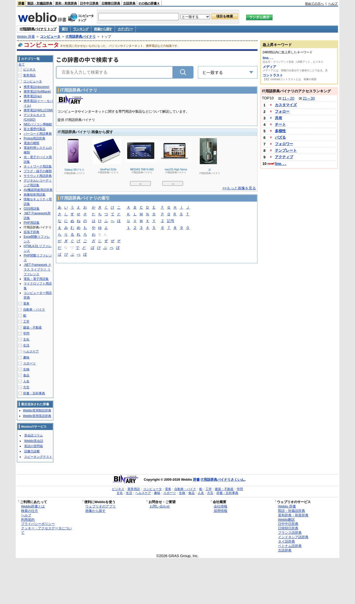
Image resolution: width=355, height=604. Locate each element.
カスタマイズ (286, 105)
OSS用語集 (32, 208)
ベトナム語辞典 (290, 546)
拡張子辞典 (31, 232)
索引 (65, 29)
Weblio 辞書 (26, 36)
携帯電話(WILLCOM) (38, 110)
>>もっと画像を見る (239, 188)
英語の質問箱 (33, 446)
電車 (26, 303)
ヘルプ (333, 3)
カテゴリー (125, 29)
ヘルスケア (31, 351)
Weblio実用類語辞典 (37, 410)
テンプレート (286, 150)
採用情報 (220, 511)
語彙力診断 (32, 451)
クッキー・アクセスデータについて (46, 530)
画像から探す (103, 29)
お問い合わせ (160, 506)
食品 (26, 375)
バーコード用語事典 (38, 134)
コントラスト (273, 75)
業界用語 (29, 75)
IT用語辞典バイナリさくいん (222, 479)
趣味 (26, 357)
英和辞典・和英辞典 (293, 515)
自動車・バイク (34, 309)
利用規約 (28, 520)
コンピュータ (50, 36)
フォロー (282, 111)
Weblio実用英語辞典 (37, 416)
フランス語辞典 (290, 533)
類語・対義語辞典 (39, 3)
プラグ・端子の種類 (38, 171)
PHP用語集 (32, 222)
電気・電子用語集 (36, 279)
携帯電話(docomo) (36, 87)
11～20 (288, 98)
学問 (26, 333)
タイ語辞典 (286, 541)
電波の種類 (31, 143)
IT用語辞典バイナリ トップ (38, 29)
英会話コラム (33, 435)
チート (280, 124)
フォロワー (284, 144)
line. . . (268, 58)
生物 (26, 369)
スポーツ (29, 363)
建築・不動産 (32, 327)
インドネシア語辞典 (293, 537)
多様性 (280, 131)
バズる (280, 137)
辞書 (21, 3)
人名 (26, 381)
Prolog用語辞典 (34, 138)
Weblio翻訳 (286, 520)
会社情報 (220, 506)
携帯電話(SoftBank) (37, 91)
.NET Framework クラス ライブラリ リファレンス (37, 269)
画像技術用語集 (35, 194)
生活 (26, 345)
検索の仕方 (29, 511)
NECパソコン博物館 (38, 124)
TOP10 (268, 98)
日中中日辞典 (89, 3)
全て (21, 64)
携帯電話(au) (33, 96)
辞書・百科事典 (34, 393)
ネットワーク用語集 (38, 166)
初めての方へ (314, 3)
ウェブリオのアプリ (100, 506)
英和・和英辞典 (66, 3)
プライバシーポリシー (38, 524)
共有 (278, 118)
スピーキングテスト (38, 457)
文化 (26, 339)
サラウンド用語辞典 (38, 176)
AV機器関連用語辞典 (38, 190)
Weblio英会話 (33, 441)
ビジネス (29, 69)
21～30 (309, 98)
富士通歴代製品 (35, 129)
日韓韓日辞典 (110, 3)
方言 (26, 387)
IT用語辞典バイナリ (81, 36)
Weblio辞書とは (33, 506)
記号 (170, 221)
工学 (26, 321)
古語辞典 (129, 3)
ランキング (80, 29)
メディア (269, 67)
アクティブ (284, 157)
